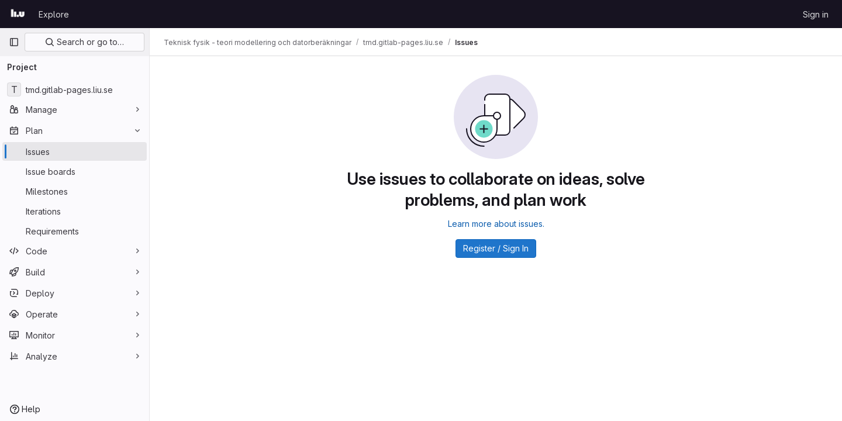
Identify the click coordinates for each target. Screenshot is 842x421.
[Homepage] (17, 14)
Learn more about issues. (496, 224)
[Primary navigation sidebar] (14, 42)
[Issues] (74, 151)
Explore (54, 14)
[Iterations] (74, 211)
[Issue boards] (74, 171)
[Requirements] (74, 231)
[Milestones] (74, 191)
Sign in (816, 14)
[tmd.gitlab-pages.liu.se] (74, 89)
